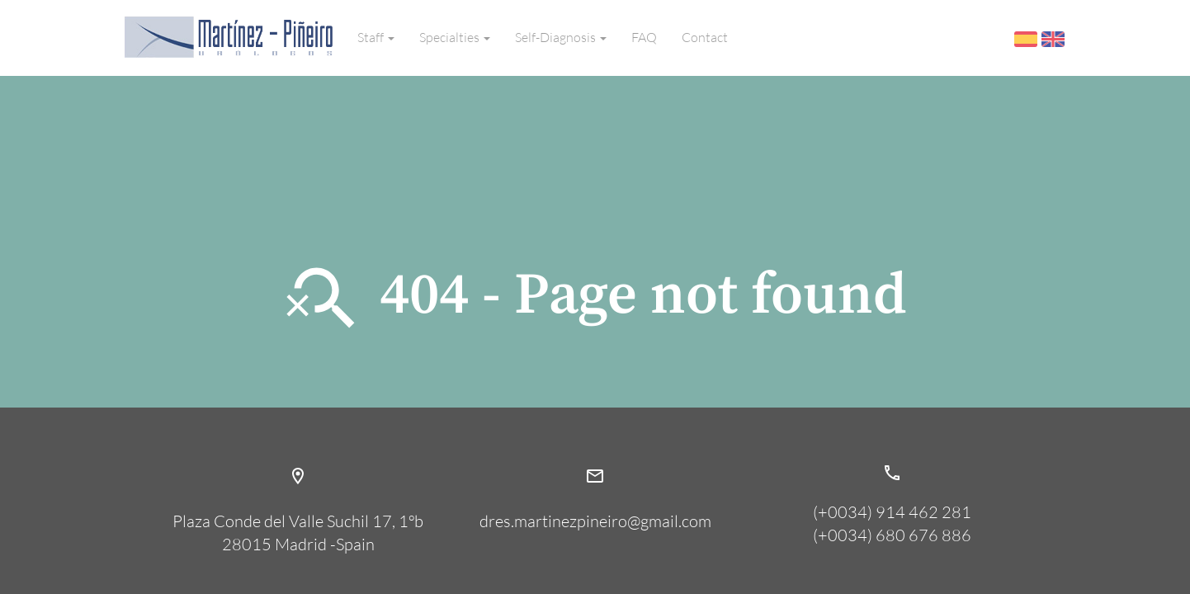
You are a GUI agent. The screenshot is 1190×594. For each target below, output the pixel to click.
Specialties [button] (454, 37)
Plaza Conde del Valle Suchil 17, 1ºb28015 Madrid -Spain (298, 500)
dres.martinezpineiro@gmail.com (595, 488)
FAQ (644, 37)
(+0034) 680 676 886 (892, 535)
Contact (705, 37)
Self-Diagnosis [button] (561, 37)
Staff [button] (375, 37)
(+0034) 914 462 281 (892, 512)
